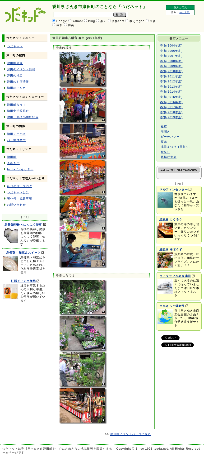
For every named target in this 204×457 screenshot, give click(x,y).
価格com (118, 21)
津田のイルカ (16, 88)
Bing (91, 21)
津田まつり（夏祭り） (176, 146)
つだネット (15, 46)
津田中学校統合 (18, 111)
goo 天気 (184, 12)
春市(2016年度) (171, 102)
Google (61, 21)
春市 (164, 126)
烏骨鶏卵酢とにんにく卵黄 (23, 224)
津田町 (12, 157)
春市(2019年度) (171, 117)
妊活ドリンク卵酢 (23, 281)
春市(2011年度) (171, 76)
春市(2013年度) (171, 86)
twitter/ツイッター (20, 169)
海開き (165, 131)
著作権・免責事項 (19, 198)
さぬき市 (13, 163)
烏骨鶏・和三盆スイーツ (23, 252)
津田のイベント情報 (21, 69)
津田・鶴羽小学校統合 (22, 117)
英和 (59, 25)
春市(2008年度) (171, 61)
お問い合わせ (16, 204)
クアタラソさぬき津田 (175, 276)
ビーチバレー (170, 136)
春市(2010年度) (171, 71)
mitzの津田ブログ (19, 186)
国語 (153, 21)
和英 (71, 25)
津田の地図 (15, 75)
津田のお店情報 (18, 81)
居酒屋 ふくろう (170, 219)
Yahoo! (77, 21)
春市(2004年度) (171, 45)
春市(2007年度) (171, 55)
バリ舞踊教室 (16, 140)
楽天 (103, 21)
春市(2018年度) (171, 112)
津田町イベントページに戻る (130, 434)
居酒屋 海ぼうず (170, 249)
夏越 (164, 141)
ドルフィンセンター (174, 189)
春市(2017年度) (171, 107)
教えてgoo (137, 21)
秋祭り (165, 152)
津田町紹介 (15, 63)
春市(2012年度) (171, 81)
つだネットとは (18, 192)
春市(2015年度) (171, 97)
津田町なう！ (16, 104)
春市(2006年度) (171, 50)
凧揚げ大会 (168, 157)
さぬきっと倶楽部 (172, 306)
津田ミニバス (16, 134)
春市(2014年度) (171, 91)
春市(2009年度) (171, 66)
